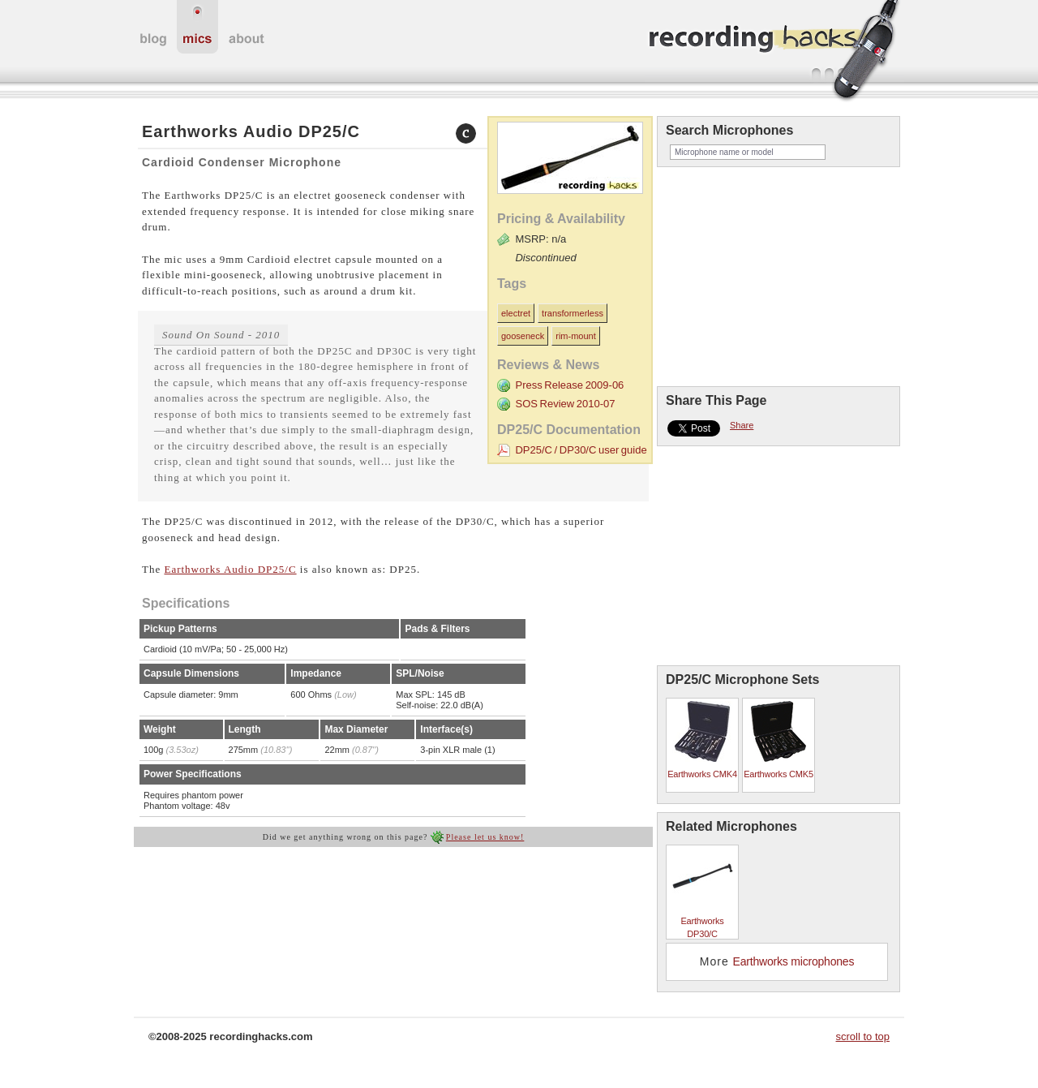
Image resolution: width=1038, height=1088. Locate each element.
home (153, 27)
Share (741, 425)
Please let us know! (485, 836)
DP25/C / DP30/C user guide (580, 450)
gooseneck (522, 336)
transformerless (572, 313)
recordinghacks (774, 52)
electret (515, 313)
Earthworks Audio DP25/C (230, 569)
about (246, 27)
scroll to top (863, 1036)
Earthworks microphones (794, 961)
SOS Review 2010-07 (565, 404)
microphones (197, 27)
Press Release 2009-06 (569, 385)
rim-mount (575, 336)
